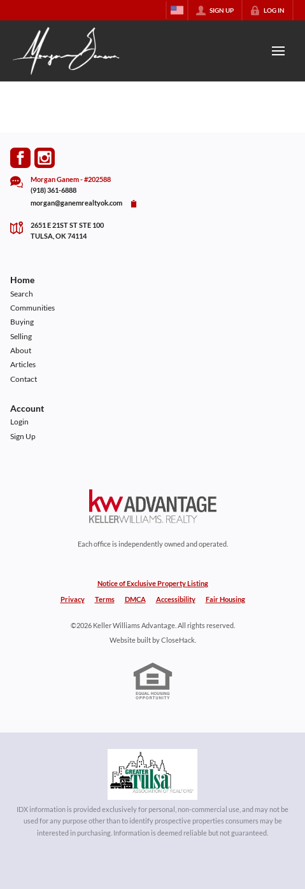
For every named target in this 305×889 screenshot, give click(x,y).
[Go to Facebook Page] (20, 158)
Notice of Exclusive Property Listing (152, 583)
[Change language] (177, 10)
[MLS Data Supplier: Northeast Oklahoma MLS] (152, 774)
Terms (105, 599)
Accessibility (175, 599)
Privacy (72, 599)
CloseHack (178, 640)
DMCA (135, 599)
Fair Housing (225, 599)
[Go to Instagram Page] (44, 158)
